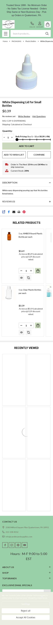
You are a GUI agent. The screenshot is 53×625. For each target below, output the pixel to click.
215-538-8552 (10, 532)
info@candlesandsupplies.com (17, 536)
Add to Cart (26, 146)
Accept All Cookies (25, 617)
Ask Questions (39, 116)
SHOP (26, 572)
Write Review (24, 116)
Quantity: (7, 131)
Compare (39, 154)
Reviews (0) (8, 201)
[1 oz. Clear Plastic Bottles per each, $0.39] (9, 292)
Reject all (25, 610)
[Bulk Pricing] (33, 139)
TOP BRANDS (26, 578)
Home (5, 41)
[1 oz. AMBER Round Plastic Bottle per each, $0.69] (9, 236)
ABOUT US (26, 567)
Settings (25, 604)
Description (9, 182)
